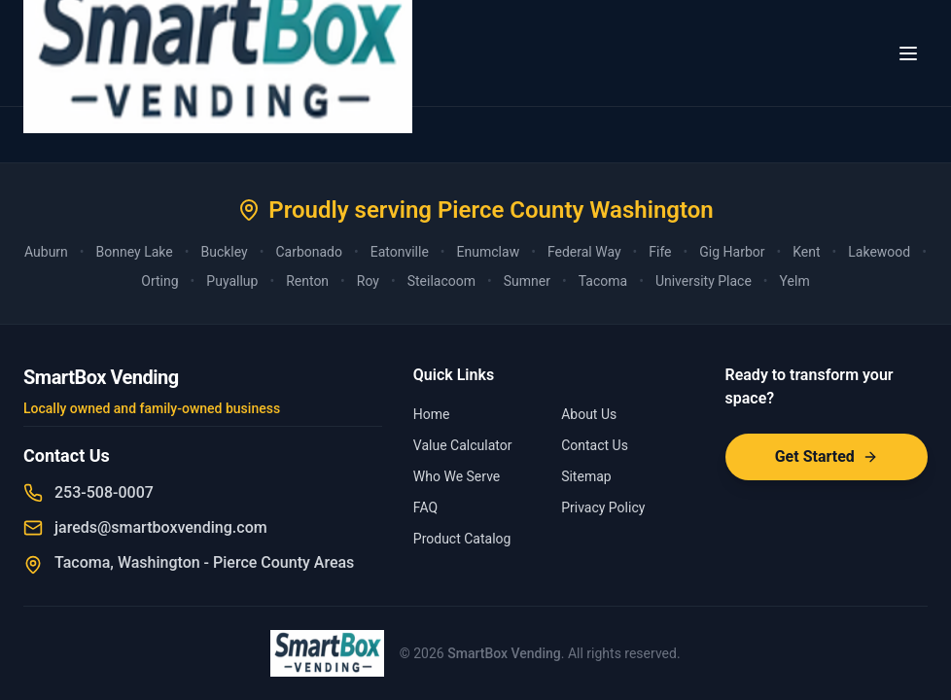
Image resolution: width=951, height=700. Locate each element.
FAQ (425, 507)
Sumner (527, 281)
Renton (307, 281)
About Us (588, 414)
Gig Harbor (731, 252)
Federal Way (584, 252)
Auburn (46, 252)
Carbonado (308, 252)
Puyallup (232, 281)
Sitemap (586, 476)
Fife (660, 252)
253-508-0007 (104, 492)
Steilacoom (441, 281)
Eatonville (399, 252)
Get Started (826, 456)
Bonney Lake (134, 252)
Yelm (795, 281)
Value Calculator (462, 445)
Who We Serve (456, 476)
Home (431, 414)
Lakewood (879, 252)
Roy (368, 281)
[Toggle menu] (908, 53)
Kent (806, 252)
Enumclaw (488, 252)
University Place (703, 281)
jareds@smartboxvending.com (160, 527)
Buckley (223, 252)
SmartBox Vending (504, 653)
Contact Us (594, 445)
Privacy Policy (603, 507)
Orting (159, 281)
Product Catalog (462, 538)
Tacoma (603, 281)
